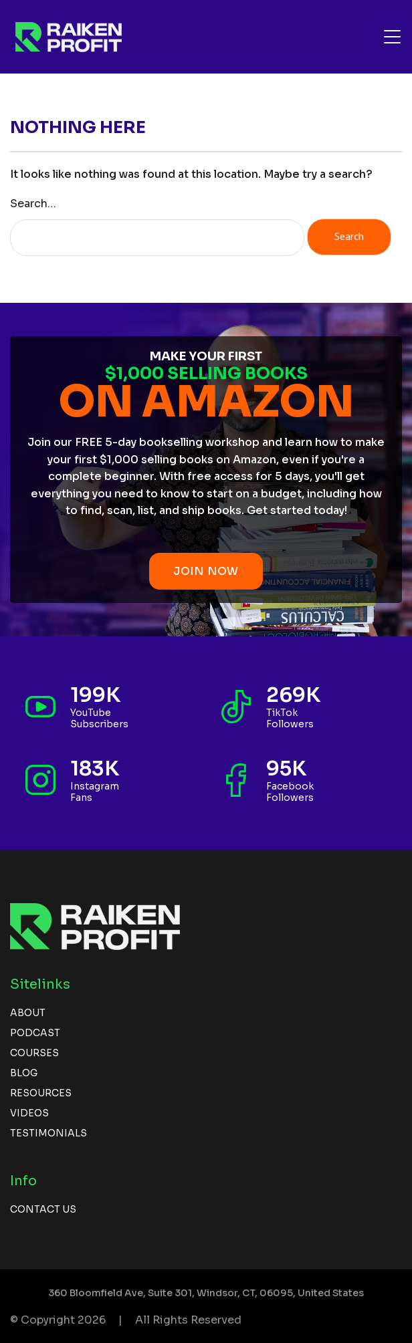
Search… (33, 204)
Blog (23, 1073)
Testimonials (48, 1133)
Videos (29, 1113)
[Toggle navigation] (392, 37)
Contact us (43, 1209)
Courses (34, 1053)
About (27, 1013)
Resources (41, 1093)
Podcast (35, 1033)
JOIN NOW (206, 571)
